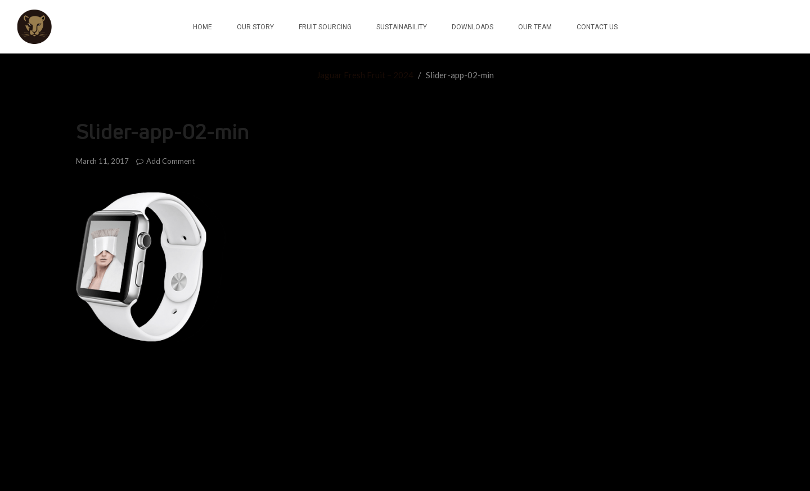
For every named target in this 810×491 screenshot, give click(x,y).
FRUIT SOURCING (325, 27)
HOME (202, 27)
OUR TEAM (535, 27)
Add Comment (165, 161)
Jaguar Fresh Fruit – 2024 (365, 75)
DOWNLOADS (472, 27)
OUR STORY (255, 27)
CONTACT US (597, 27)
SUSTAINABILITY (401, 27)
